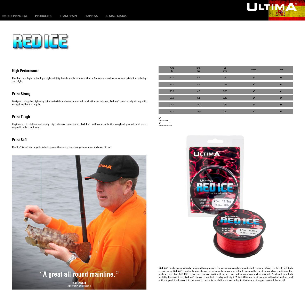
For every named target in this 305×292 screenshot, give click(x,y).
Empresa (91, 16)
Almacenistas (116, 16)
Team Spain (68, 16)
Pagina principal (14, 16)
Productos (43, 16)
